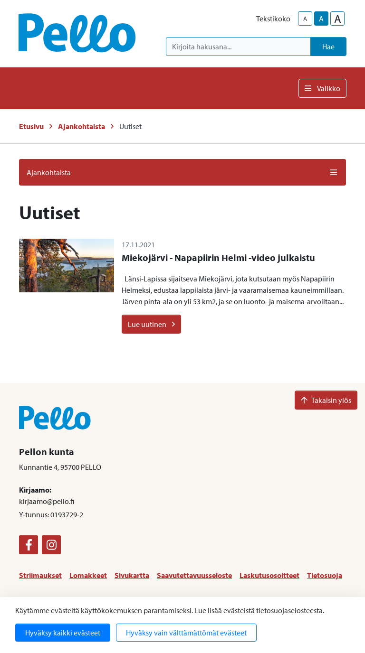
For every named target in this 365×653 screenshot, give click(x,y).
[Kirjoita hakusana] (238, 46)
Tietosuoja (324, 575)
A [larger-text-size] (337, 18)
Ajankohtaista (81, 126)
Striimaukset (40, 575)
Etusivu (31, 126)
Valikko (322, 88)
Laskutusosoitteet (269, 575)
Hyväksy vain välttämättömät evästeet (186, 632)
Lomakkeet (88, 575)
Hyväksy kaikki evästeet (62, 632)
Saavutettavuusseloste (194, 575)
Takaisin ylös (326, 400)
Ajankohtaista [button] (182, 172)
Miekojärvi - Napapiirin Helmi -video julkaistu (218, 257)
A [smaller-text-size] (305, 18)
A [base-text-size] (321, 18)
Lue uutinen (151, 324)
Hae (328, 46)
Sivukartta (132, 575)
